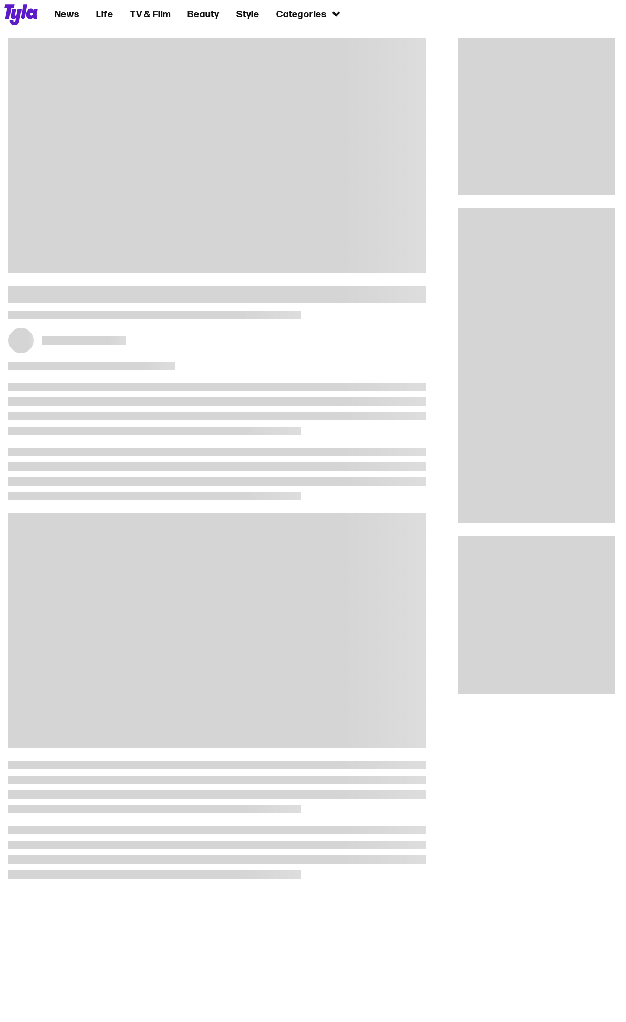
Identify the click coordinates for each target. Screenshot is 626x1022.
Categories (308, 14)
